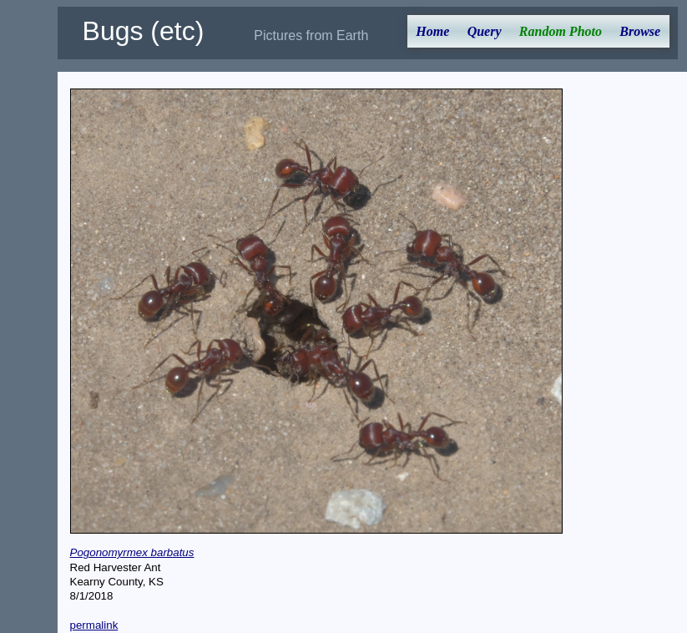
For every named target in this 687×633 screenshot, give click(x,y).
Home (432, 31)
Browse (639, 31)
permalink (94, 625)
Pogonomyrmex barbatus (132, 552)
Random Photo (560, 31)
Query (484, 31)
